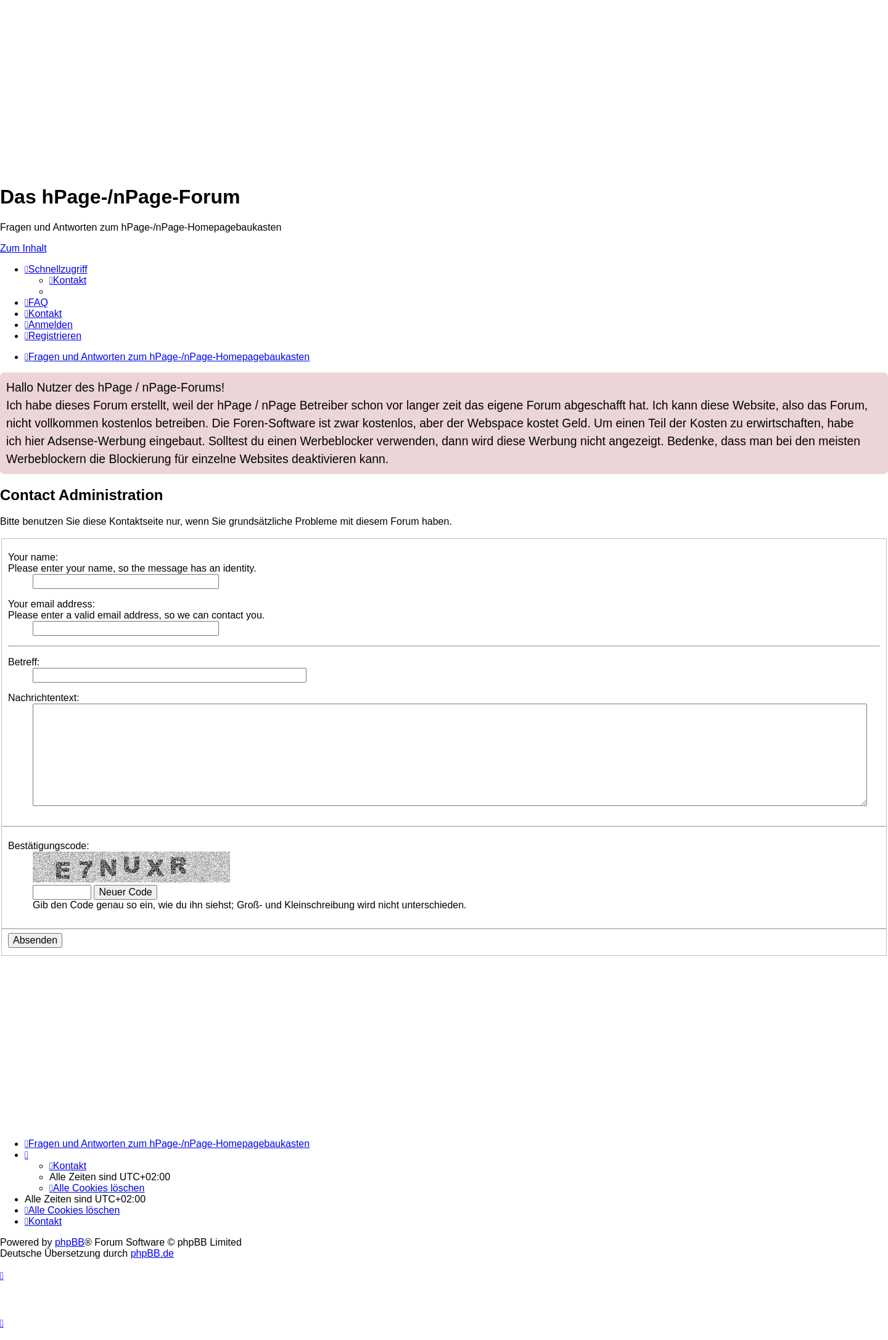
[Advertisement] (370, 86)
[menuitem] (67, 280)
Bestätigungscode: (48, 846)
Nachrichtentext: (44, 698)
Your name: (33, 557)
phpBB (69, 1242)
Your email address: (51, 604)
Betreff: (23, 662)
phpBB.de (152, 1253)
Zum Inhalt (23, 248)
